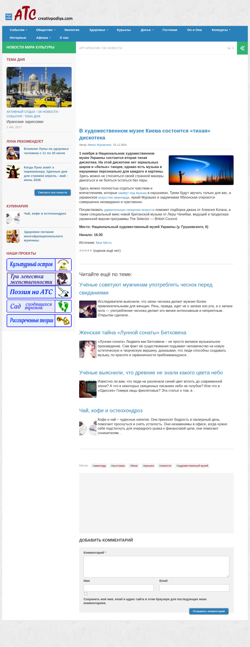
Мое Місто (104, 248)
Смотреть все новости (52, 198)
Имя (87, 594)
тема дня (32, 122)
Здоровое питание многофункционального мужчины (43, 242)
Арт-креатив (89, 54)
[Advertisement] (156, 95)
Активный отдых (21, 118)
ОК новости (112, 54)
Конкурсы (191, 31)
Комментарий (95, 566)
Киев (134, 479)
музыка (149, 479)
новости (166, 479)
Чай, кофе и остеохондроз (116, 424)
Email (163, 594)
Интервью (216, 31)
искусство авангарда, (115, 203)
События (15, 31)
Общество (40, 31)
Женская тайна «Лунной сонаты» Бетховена (141, 338)
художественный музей (193, 479)
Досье (127, 31)
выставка (118, 479)
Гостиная (149, 31)
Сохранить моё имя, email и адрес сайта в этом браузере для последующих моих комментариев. (145, 614)
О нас (34, 42)
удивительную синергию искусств (131, 215)
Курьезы (110, 31)
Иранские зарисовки (25, 128)
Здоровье (86, 31)
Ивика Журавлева (99, 150)
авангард (100, 479)
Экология (65, 31)
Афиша (14, 42)
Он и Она (169, 31)
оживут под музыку (134, 199)
